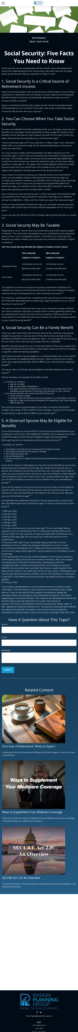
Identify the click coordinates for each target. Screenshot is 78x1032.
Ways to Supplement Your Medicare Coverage (32, 812)
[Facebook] (37, 1012)
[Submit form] (8, 670)
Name (4, 624)
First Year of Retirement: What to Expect (28, 746)
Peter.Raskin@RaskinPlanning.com (39, 1016)
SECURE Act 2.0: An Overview (21, 878)
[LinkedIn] (40, 1012)
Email (4, 637)
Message (6, 650)
